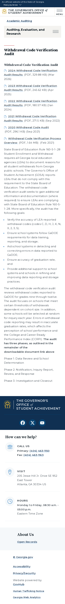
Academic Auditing (19, 21)
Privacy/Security (24, 573)
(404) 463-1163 (34, 455)
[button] (56, 32)
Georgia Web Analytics (27, 597)
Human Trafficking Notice (28, 591)
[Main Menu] (59, 11)
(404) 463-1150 (39, 450)
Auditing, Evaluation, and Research (26, 31)
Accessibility (22, 566)
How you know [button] (11, 5)
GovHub (18, 584)
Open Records (27, 541)
